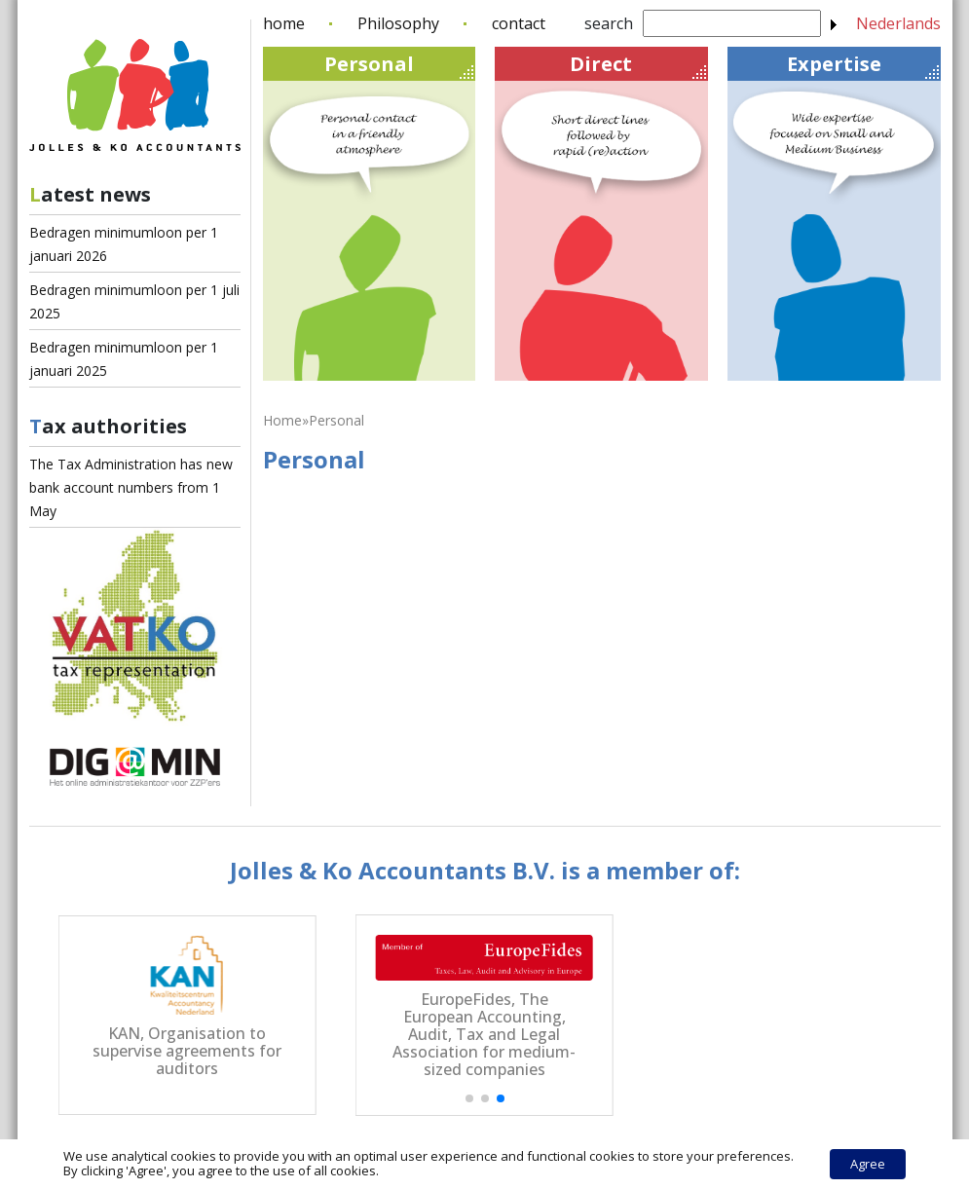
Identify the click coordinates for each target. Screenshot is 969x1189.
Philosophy (398, 23)
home (284, 23)
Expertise (863, 65)
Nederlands (898, 23)
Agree (867, 1163)
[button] (469, 1098)
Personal (398, 65)
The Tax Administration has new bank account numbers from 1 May (131, 487)
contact (518, 23)
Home (282, 420)
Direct (637, 65)
